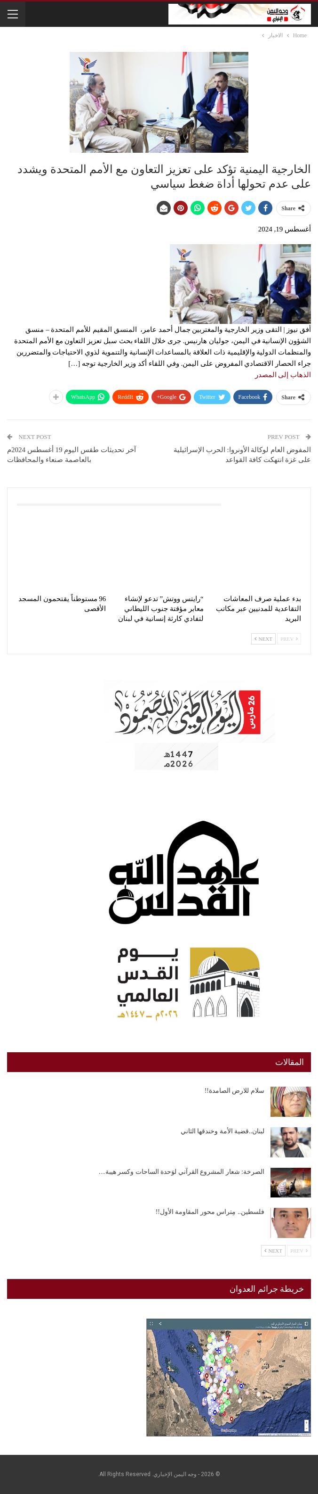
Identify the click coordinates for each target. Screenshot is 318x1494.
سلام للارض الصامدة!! (234, 1090)
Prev (289, 639)
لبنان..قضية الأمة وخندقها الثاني (223, 1131)
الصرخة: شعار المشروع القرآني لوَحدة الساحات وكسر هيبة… (181, 1171)
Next (263, 639)
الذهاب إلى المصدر (283, 375)
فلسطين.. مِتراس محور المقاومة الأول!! (210, 1211)
